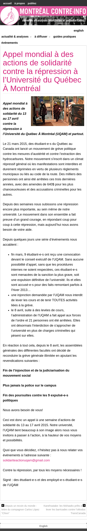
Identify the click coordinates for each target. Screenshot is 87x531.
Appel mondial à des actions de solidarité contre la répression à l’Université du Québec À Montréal (42, 71)
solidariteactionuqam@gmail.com (26, 460)
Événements (9, 42)
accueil (7, 3)
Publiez (32, 3)
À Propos (19, 3)
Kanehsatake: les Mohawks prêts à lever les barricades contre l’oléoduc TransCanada (65, 509)
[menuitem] (78, 30)
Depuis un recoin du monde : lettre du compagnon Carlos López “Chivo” (20, 509)
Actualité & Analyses (16, 37)
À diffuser (42, 37)
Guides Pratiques (64, 36)
